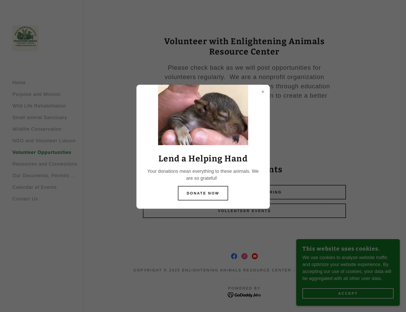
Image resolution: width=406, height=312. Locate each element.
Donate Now (203, 193)
